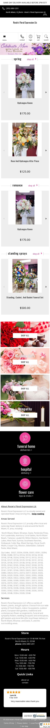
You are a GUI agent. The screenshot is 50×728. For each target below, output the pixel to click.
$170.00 (25, 113)
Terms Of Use (9, 723)
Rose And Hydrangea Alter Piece (25, 161)
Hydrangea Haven (25, 102)
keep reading (38, 514)
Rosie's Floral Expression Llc (25, 22)
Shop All (30, 59)
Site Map (25, 726)
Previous (3, 92)
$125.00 (25, 171)
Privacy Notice (22, 723)
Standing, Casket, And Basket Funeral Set (25, 297)
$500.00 (25, 308)
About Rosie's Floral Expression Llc (18, 506)
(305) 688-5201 (12, 8)
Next (46, 92)
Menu (5, 40)
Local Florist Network (38, 723)
